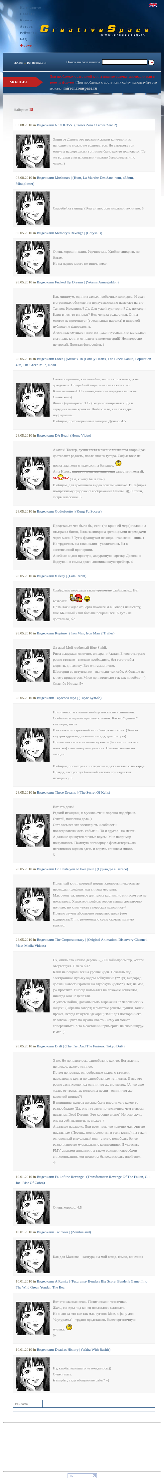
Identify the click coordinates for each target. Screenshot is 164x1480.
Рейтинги (28, 33)
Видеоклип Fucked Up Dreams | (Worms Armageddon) (78, 282)
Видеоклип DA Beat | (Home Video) (64, 435)
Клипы (26, 20)
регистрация (36, 62)
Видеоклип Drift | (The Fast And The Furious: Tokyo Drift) (81, 1046)
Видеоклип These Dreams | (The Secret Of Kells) (73, 792)
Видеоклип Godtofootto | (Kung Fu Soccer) (69, 511)
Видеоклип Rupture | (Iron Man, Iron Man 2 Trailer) (75, 633)
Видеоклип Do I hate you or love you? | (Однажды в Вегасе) (82, 869)
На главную (30, 7)
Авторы (27, 26)
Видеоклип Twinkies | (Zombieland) (64, 1232)
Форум (26, 45)
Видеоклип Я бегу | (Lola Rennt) (61, 576)
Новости (27, 14)
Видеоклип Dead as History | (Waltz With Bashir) (73, 1349)
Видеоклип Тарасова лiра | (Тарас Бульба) (69, 698)
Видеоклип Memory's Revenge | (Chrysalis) (69, 233)
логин (18, 62)
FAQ (24, 39)
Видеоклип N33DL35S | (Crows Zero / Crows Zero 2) (77, 125)
